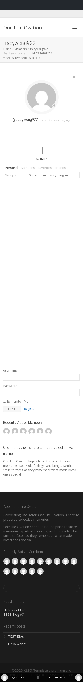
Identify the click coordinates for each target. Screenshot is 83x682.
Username (10, 370)
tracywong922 (39, 49)
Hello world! (12, 610)
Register (30, 408)
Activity (41, 158)
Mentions (28, 167)
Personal (11, 167)
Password (10, 386)
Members (21, 49)
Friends (60, 167)
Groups (10, 175)
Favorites (45, 167)
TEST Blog (11, 614)
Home (7, 49)
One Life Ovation (22, 27)
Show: (33, 175)
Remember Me (15, 401)
